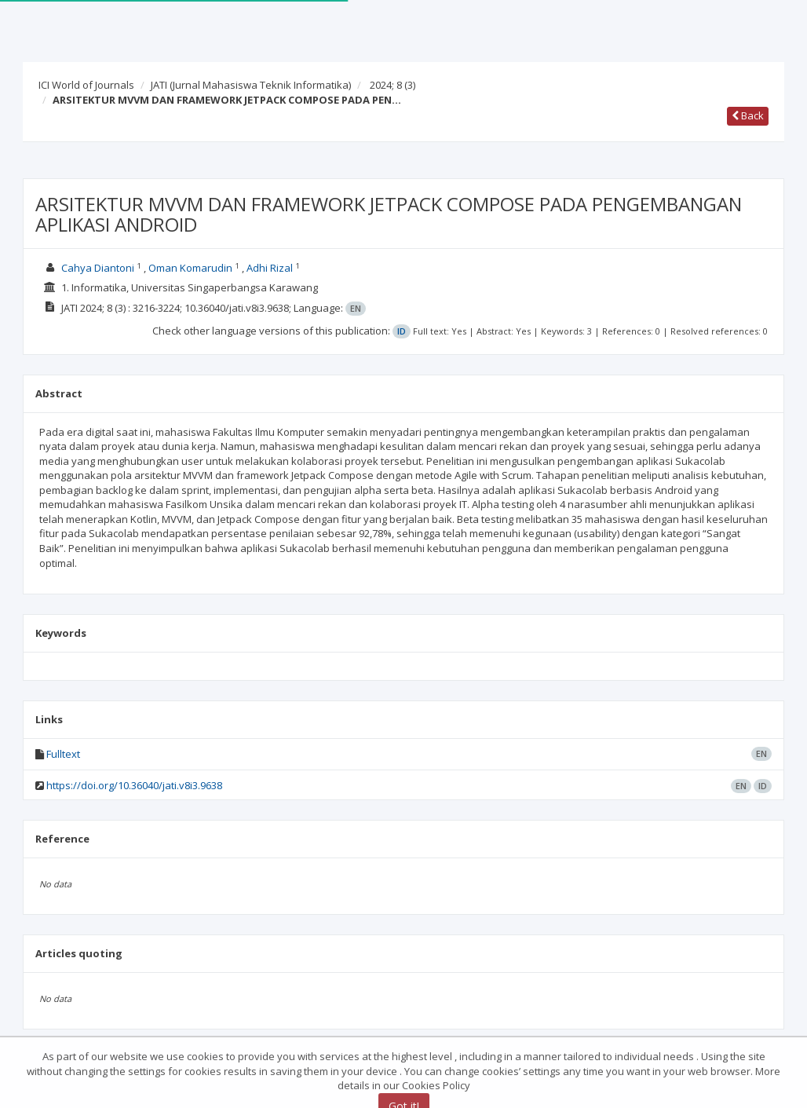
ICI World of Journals (86, 85)
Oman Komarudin (190, 268)
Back (748, 115)
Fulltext (63, 754)
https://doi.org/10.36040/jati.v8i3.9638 (134, 785)
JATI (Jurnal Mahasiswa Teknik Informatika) (251, 85)
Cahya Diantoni (97, 268)
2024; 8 (392, 85)
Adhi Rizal (269, 268)
